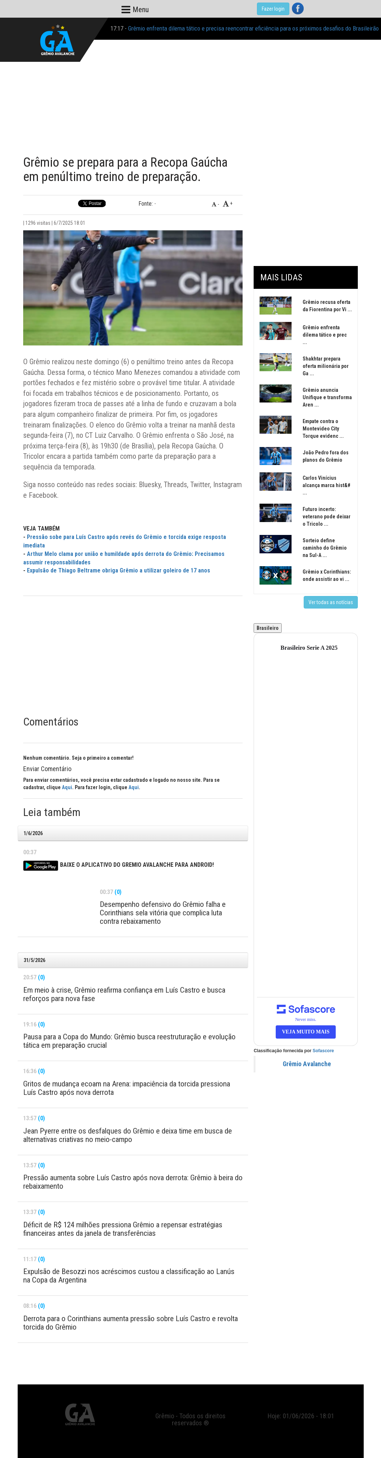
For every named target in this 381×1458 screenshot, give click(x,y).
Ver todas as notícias (330, 602)
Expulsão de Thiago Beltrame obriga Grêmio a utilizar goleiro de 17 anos (118, 570)
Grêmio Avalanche (307, 1064)
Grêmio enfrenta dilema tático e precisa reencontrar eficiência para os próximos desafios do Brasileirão (253, 28)
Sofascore (323, 1050)
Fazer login (273, 9)
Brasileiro (268, 628)
